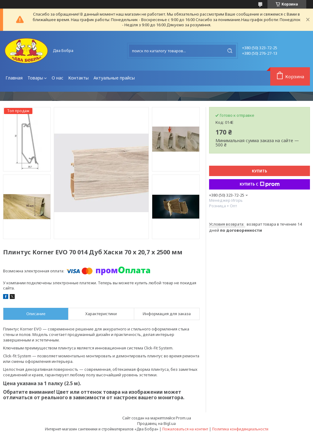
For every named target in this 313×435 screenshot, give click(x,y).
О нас (57, 78)
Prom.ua (183, 418)
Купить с (260, 184)
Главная (14, 78)
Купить (259, 171)
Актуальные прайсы (114, 78)
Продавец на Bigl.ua (156, 423)
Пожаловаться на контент (185, 429)
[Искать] (230, 51)
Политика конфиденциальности (240, 429)
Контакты (78, 78)
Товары (35, 78)
